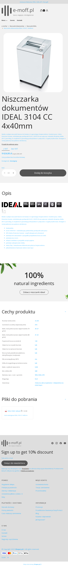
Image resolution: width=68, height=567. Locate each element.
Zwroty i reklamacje (9, 491)
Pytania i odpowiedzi (43, 516)
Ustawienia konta (42, 484)
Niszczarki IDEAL (32, 26)
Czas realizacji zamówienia (11, 513)
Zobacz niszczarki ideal (34, 292)
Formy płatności (7, 510)
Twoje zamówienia (42, 487)
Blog (37, 513)
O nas (4, 530)
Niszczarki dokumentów (17, 26)
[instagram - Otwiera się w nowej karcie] (56, 443)
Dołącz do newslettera (14, 463)
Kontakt (4, 533)
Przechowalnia (41, 491)
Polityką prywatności (27, 471)
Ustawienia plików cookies (11, 494)
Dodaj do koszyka (43, 172)
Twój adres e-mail (7, 458)
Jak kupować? (40, 520)
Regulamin (25, 468)
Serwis (4, 536)
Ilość (3, 168)
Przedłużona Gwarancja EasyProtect (49, 510)
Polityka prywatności (9, 487)
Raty (3, 497)
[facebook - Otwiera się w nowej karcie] (60, 443)
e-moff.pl (4, 26)
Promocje (39, 507)
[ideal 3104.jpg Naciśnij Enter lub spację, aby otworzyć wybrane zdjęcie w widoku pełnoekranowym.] (33, 62)
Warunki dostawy (8, 507)
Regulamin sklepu (8, 484)
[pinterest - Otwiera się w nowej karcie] (52, 443)
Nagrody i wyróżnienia (10, 539)
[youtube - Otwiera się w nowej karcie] (65, 443)
